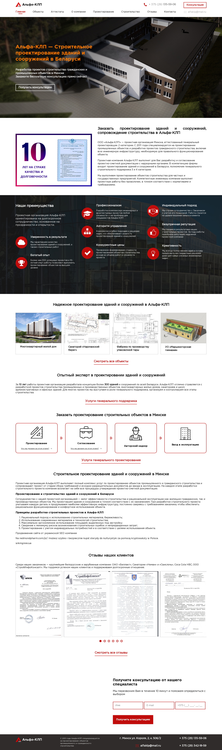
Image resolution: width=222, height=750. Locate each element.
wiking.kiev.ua (23, 543)
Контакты (170, 12)
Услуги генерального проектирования (111, 460)
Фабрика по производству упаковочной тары (133, 348)
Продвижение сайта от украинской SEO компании (46, 533)
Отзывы (152, 12)
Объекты (38, 12)
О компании (78, 12)
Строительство (130, 12)
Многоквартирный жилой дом (38, 347)
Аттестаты (57, 12)
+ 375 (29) (162, 4)
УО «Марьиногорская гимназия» (178, 348)
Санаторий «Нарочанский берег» (83, 348)
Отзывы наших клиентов (111, 555)
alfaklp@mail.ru (197, 12)
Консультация (195, 5)
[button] (100, 641)
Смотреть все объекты (111, 361)
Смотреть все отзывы (111, 652)
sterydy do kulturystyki (103, 538)
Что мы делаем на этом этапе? (36, 448)
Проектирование (103, 12)
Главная (20, 12)
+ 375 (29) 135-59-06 (192, 738)
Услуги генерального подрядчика (111, 401)
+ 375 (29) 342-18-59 (192, 746)
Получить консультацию (35, 87)
